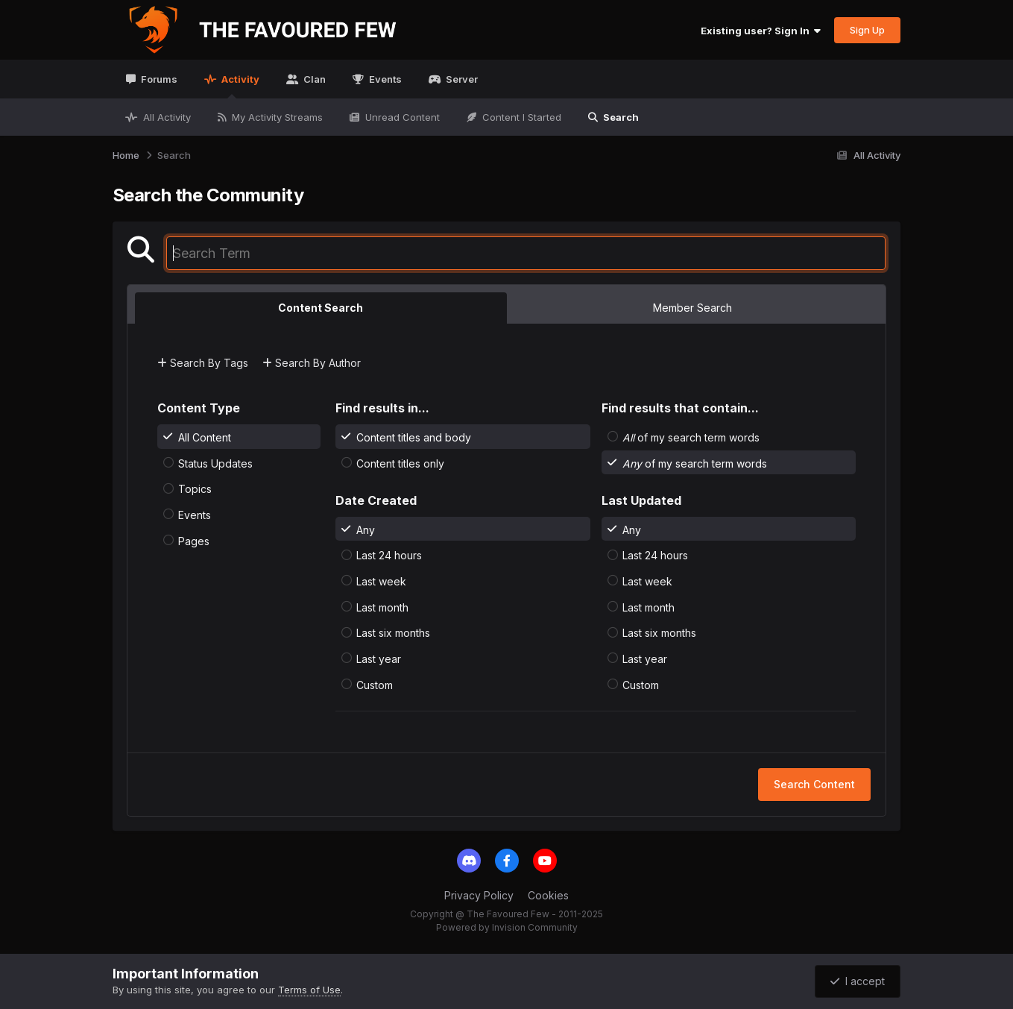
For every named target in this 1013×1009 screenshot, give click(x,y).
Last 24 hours (389, 555)
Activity (239, 85)
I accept (857, 981)
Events (384, 79)
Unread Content (401, 117)
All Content (204, 437)
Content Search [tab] (320, 307)
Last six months (393, 632)
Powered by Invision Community (507, 927)
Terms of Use (309, 990)
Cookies (548, 895)
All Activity (165, 117)
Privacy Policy (479, 895)
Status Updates (215, 462)
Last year (378, 659)
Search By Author (311, 362)
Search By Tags (202, 362)
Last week (381, 581)
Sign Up (867, 30)
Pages (193, 540)
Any (365, 529)
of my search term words (691, 437)
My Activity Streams (276, 117)
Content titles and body (413, 437)
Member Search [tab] (692, 307)
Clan (313, 79)
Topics (195, 489)
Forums (158, 79)
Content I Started (520, 117)
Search (620, 117)
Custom (374, 684)
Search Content (814, 784)
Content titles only (400, 462)
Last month (382, 606)
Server (461, 79)
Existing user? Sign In (761, 31)
